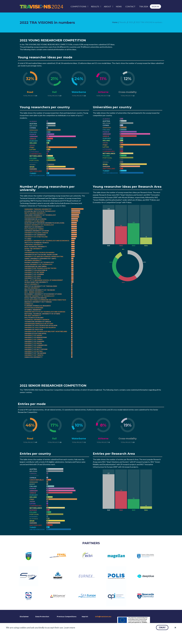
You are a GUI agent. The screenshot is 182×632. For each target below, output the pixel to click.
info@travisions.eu (103, 617)
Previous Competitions (66, 617)
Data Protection (42, 617)
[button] (162, 627)
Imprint (85, 617)
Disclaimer (24, 617)
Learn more (69, 627)
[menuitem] (79, 6)
